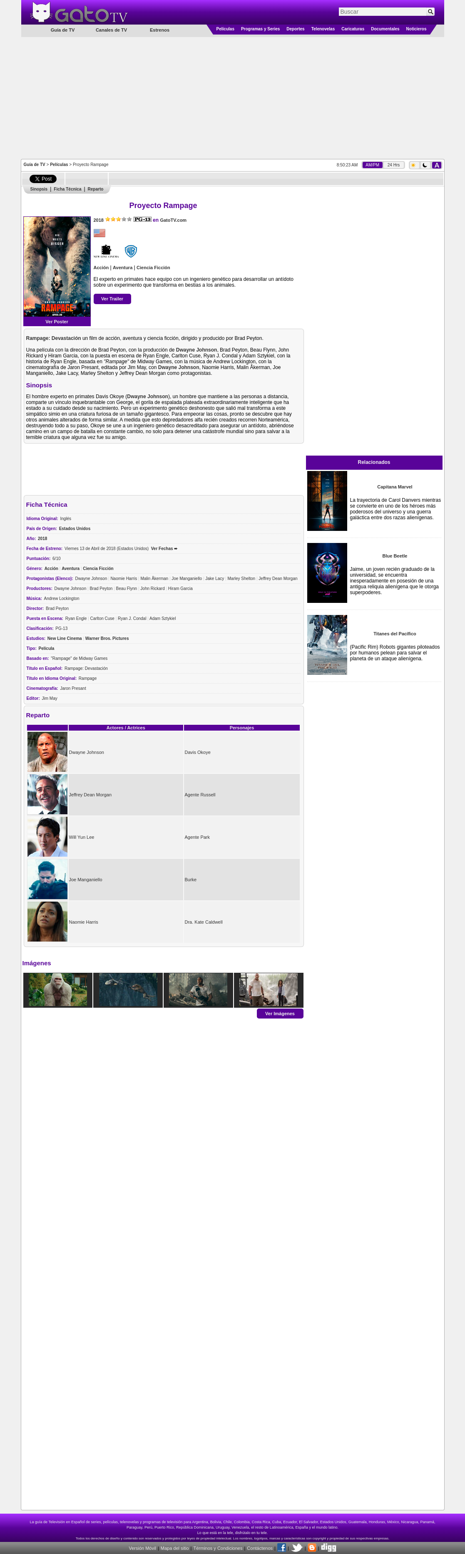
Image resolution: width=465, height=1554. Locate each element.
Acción (101, 267)
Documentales (385, 29)
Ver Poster (56, 321)
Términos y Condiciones (217, 1548)
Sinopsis (39, 189)
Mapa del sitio (175, 1548)
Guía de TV (34, 164)
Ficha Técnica (67, 189)
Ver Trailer (112, 298)
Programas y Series (260, 29)
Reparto (96, 189)
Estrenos (159, 29)
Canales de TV (111, 29)
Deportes (295, 29)
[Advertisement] (232, 97)
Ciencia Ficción (153, 267)
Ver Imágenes (280, 1013)
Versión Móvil (142, 1548)
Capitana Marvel (394, 486)
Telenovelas (323, 29)
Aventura (122, 267)
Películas (225, 29)
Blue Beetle (395, 555)
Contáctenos (260, 1548)
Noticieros (416, 29)
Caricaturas (352, 29)
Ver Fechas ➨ (164, 548)
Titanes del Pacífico (394, 633)
